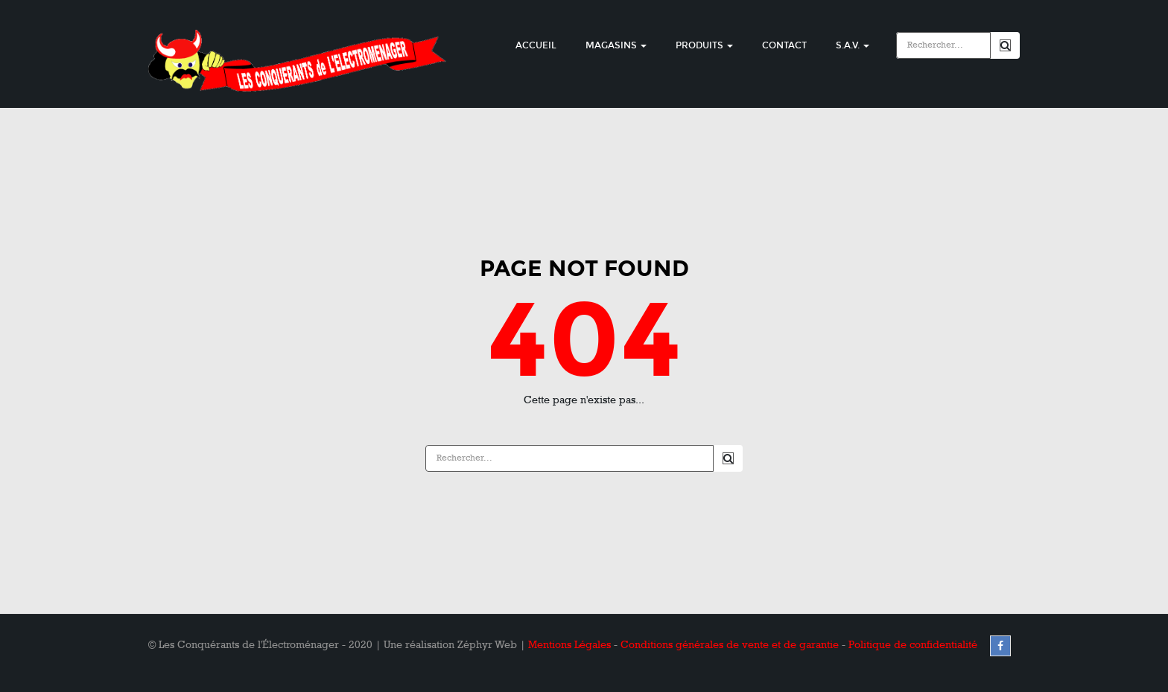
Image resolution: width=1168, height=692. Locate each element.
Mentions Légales (569, 644)
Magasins (616, 45)
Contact (784, 45)
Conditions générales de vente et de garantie (729, 644)
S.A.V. (852, 45)
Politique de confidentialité (912, 644)
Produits (704, 45)
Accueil (535, 45)
